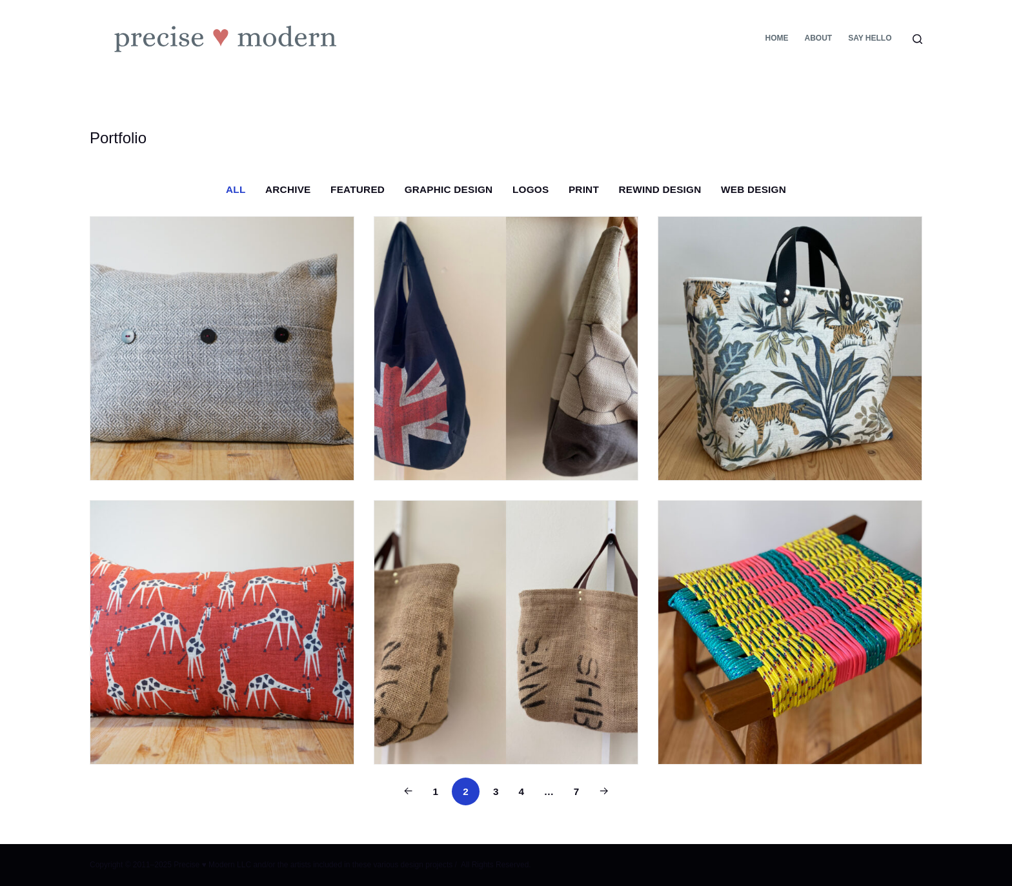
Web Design (753, 189)
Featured (357, 189)
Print (584, 189)
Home (776, 38)
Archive (287, 189)
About (818, 38)
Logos (530, 189)
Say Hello (869, 38)
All (235, 189)
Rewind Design (660, 189)
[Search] (917, 39)
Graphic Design (449, 189)
